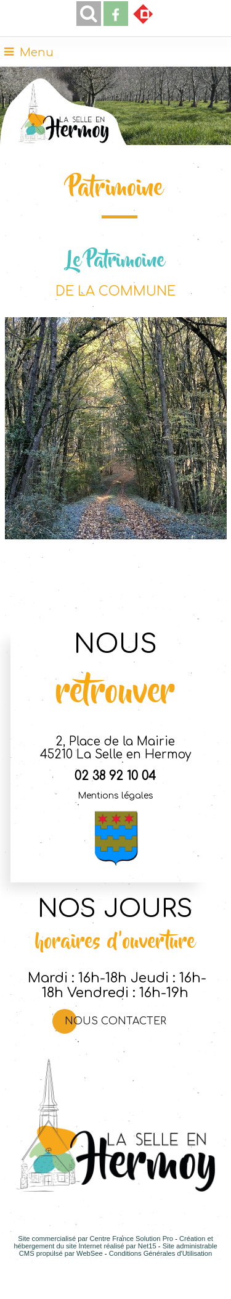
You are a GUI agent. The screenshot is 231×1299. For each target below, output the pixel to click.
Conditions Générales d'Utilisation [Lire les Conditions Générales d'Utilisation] (161, 1253)
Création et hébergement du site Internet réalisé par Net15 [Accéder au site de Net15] (113, 1242)
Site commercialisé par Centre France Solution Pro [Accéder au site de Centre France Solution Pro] (95, 1238)
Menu (37, 52)
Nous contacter (115, 1021)
